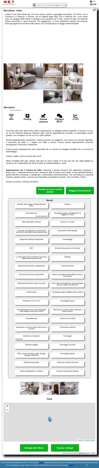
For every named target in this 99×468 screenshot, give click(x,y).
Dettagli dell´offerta (34, 448)
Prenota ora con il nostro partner (50, 190)
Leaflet (80, 440)
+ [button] (7, 406)
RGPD (71, 465)
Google (41, 462)
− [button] (7, 410)
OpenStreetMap (90, 440)
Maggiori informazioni (80, 191)
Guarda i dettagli (65, 448)
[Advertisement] (49, 44)
